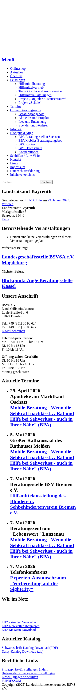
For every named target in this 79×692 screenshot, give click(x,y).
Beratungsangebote (31, 114)
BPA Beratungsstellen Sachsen (39, 136)
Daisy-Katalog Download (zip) (22, 651)
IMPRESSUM (11, 681)
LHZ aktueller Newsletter (19, 622)
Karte (5, 219)
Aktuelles (16, 72)
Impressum (17, 167)
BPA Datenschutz (30, 148)
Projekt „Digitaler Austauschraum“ (42, 99)
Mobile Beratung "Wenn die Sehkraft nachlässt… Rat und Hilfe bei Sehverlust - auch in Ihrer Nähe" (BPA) (42, 416)
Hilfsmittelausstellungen (35, 95)
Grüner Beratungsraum (25, 110)
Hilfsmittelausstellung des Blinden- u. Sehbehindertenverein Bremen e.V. (43, 504)
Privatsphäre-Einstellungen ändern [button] (25, 669)
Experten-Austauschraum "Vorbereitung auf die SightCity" (38, 583)
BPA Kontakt (27, 144)
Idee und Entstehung (32, 121)
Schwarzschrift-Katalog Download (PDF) (30, 647)
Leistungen (17, 80)
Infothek (15, 129)
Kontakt (15, 159)
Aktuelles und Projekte (34, 118)
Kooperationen (29, 152)
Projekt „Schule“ (30, 102)
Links (14, 163)
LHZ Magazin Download (19, 630)
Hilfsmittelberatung (32, 83)
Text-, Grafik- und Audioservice (40, 91)
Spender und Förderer (33, 125)
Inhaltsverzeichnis (22, 174)
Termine (15, 106)
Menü (8, 59)
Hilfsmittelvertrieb (31, 87)
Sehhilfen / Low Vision (26, 155)
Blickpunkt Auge (21, 133)
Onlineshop (18, 68)
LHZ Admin (33, 200)
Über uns (16, 76)
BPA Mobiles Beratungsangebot (40, 140)
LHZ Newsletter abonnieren (20, 626)
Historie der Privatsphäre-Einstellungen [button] (28, 673)
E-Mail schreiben (13, 331)
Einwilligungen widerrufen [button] (20, 677)
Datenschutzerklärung (25, 171)
